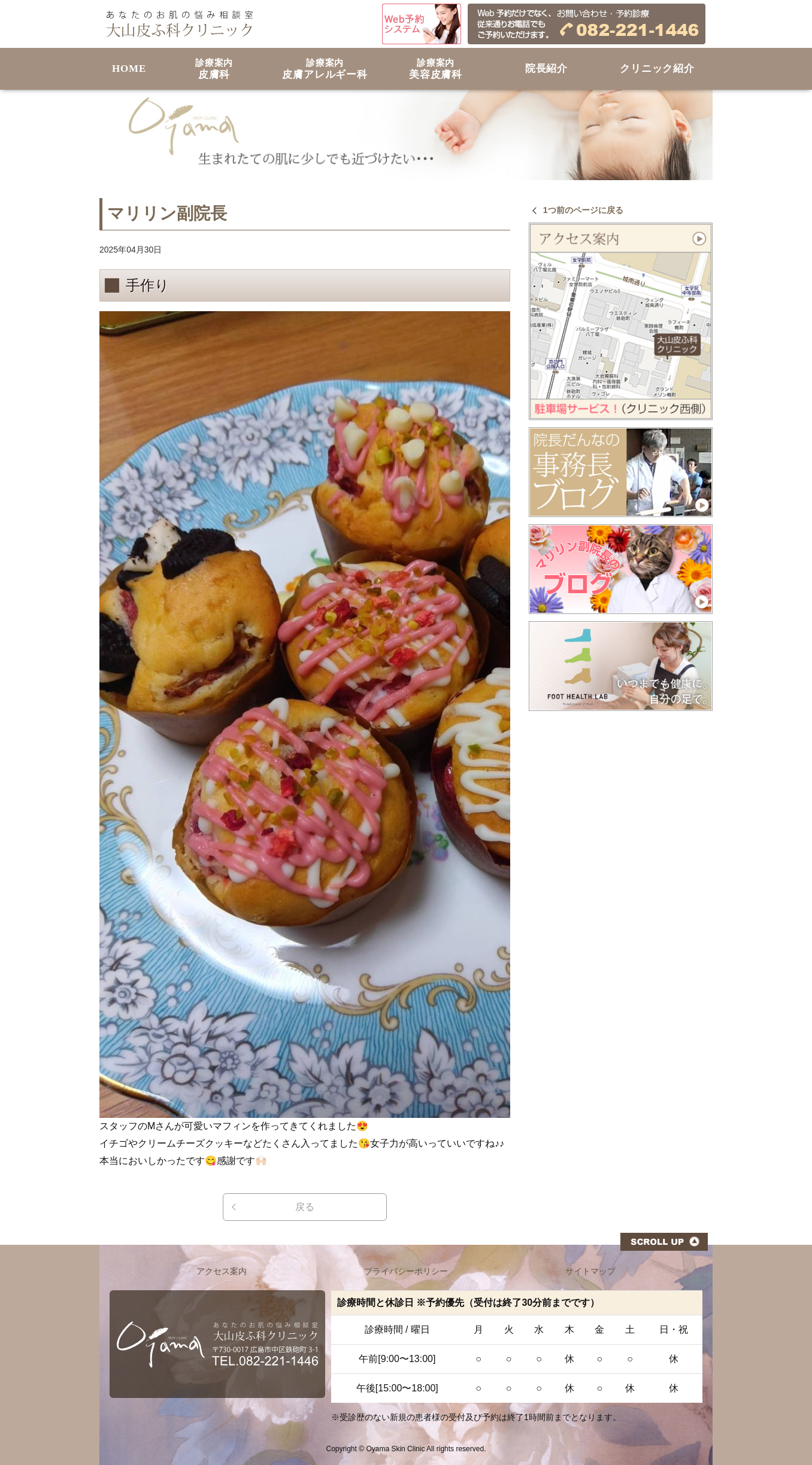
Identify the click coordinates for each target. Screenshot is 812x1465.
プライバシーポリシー (406, 1271)
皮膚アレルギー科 (325, 69)
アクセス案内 (221, 1271)
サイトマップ (590, 1271)
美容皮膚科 (435, 69)
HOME (129, 68)
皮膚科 (214, 69)
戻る (304, 1207)
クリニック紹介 (657, 68)
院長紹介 (546, 68)
